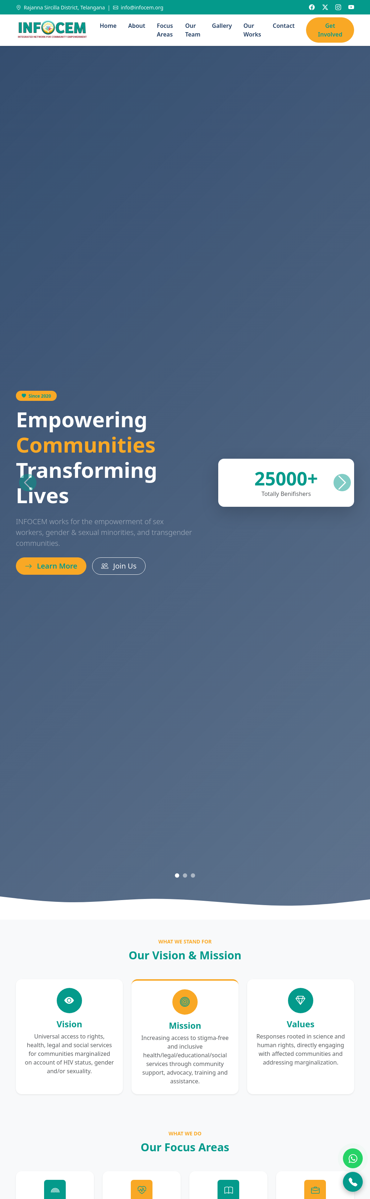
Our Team (193, 30)
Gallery (222, 26)
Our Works (252, 30)
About (136, 26)
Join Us (119, 566)
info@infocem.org (138, 7)
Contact (284, 26)
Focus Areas (165, 30)
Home (108, 26)
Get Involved (330, 30)
